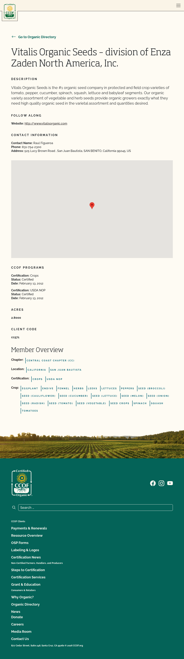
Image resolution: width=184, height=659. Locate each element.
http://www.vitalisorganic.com (46, 123)
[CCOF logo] (10, 11)
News (15, 612)
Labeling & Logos (25, 550)
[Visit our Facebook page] (153, 483)
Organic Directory (25, 604)
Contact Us (20, 639)
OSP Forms (19, 543)
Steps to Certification (28, 570)
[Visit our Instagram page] (161, 483)
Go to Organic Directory (33, 37)
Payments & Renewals (29, 528)
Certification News (26, 557)
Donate (17, 617)
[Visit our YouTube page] (170, 483)
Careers (17, 624)
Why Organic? (22, 597)
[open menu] (178, 5)
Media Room (21, 631)
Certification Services (28, 577)
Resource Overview (27, 535)
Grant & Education (25, 584)
